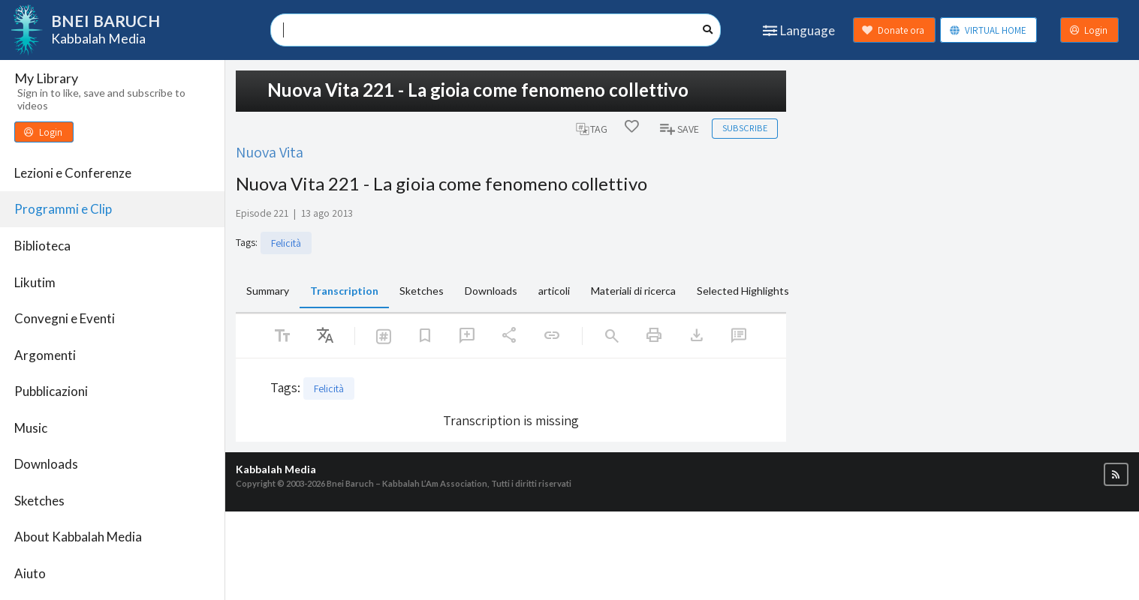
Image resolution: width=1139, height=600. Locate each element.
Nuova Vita (269, 152)
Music (30, 428)
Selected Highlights (743, 290)
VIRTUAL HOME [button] (987, 30)
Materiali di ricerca (633, 290)
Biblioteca (42, 246)
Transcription (344, 290)
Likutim (35, 282)
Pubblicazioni (51, 391)
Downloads (46, 464)
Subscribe (744, 128)
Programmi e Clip (63, 209)
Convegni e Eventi (64, 318)
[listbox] (325, 336)
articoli (554, 290)
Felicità (286, 243)
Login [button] (1088, 30)
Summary (267, 290)
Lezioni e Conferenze (72, 173)
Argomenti (45, 355)
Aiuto (30, 573)
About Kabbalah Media (78, 536)
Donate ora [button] (893, 30)
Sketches (39, 500)
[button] (1116, 474)
